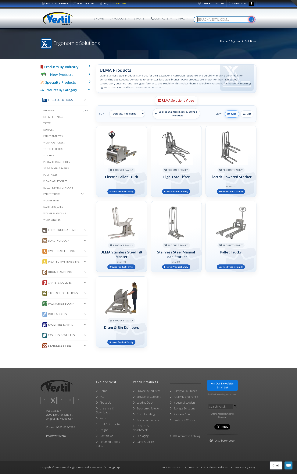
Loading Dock (55, 240)
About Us (105, 402)
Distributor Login (211, 3)
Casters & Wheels (58, 335)
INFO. (180, 18)
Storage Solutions (60, 293)
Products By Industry (60, 67)
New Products (61, 74)
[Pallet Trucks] (231, 236)
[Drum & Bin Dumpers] (121, 312)
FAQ (104, 3)
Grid (232, 113)
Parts (103, 418)
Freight (104, 430)
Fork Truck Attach (60, 230)
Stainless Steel (56, 345)
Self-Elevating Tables (56, 168)
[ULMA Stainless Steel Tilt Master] (121, 236)
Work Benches (51, 219)
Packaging (142, 436)
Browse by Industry (148, 391)
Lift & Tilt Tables (53, 116)
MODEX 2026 (119, 3)
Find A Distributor (110, 424)
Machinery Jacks (53, 207)
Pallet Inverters (53, 136)
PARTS (139, 18)
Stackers (48, 155)
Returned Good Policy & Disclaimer (208, 467)
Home (224, 41)
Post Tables (50, 174)
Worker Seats (51, 200)
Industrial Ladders (184, 402)
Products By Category (59, 90)
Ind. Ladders (54, 314)
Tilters (47, 123)
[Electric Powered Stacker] (231, 161)
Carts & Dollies (57, 282)
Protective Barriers (61, 261)
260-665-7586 (237, 3)
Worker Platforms (54, 213)
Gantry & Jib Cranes (185, 391)
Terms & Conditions (171, 467)
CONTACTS (160, 18)
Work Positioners (54, 142)
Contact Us (106, 436)
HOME (99, 18)
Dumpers (48, 129)
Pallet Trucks (51, 194)
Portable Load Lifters (56, 162)
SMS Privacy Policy (245, 467)
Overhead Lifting (58, 251)
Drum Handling (57, 272)
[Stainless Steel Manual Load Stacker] (176, 236)
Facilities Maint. (57, 324)
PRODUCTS (118, 18)
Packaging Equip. (58, 303)
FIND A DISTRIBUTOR (55, 3)
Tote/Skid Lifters (53, 149)
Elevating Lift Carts (55, 181)
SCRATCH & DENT (84, 3)
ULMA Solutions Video (176, 100)
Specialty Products (58, 82)
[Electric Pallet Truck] (121, 161)
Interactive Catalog (187, 436)
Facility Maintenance (186, 396)
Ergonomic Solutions (149, 408)
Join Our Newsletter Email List (222, 385)
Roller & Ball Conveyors (58, 187)
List (247, 113)
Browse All (65, 110)
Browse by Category (149, 396)
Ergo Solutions (57, 100)
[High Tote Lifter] (176, 161)
